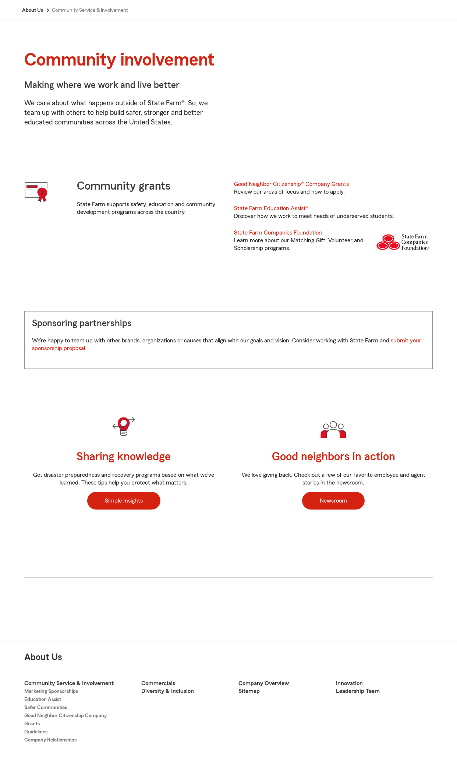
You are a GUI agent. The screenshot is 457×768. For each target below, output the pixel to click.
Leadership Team (358, 691)
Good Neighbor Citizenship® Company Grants (291, 184)
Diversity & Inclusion (167, 691)
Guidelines (35, 731)
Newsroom (333, 501)
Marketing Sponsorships (51, 691)
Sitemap (249, 691)
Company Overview (263, 683)
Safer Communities (45, 707)
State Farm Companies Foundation (278, 233)
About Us (43, 657)
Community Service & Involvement (69, 683)
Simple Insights (124, 501)
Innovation (349, 683)
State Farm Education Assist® (271, 208)
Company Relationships (50, 740)
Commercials (158, 683)
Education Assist (42, 699)
